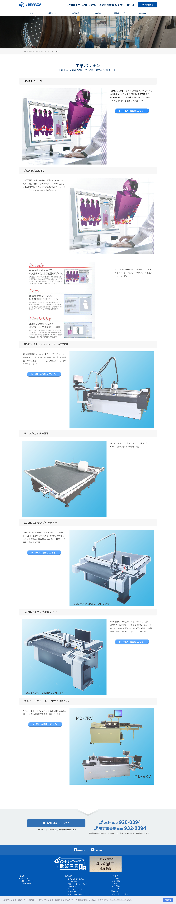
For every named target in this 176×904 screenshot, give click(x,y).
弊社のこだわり (27, 881)
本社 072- (120, 824)
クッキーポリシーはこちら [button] (121, 900)
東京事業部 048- (120, 830)
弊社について (53, 13)
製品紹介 (75, 13)
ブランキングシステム (76, 879)
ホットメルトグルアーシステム (79, 894)
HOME (31, 13)
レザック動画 (26, 884)
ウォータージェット (75, 889)
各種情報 (98, 13)
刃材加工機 (72, 892)
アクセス (117, 889)
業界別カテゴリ (120, 13)
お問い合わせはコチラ (56, 824)
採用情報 (117, 886)
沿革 (115, 884)
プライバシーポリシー (120, 894)
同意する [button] (168, 900)
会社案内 (142, 13)
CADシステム (73, 881)
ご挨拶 (116, 878)
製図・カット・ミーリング (77, 884)
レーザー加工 (72, 887)
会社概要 (117, 881)
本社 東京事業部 (100, 4)
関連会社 (115, 891)
